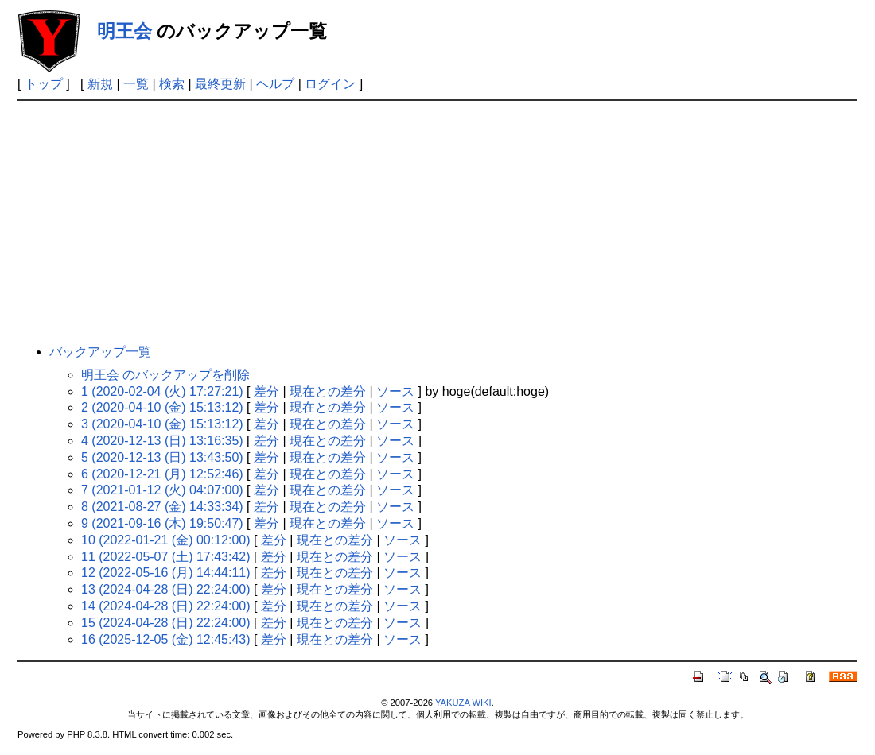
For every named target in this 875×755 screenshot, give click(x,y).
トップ (44, 84)
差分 (266, 391)
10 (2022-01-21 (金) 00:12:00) (166, 540)
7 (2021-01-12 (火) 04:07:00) (162, 490)
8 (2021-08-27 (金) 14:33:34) (162, 506)
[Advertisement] (438, 220)
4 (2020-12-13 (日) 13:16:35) (162, 440)
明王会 (124, 31)
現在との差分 (328, 391)
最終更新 (220, 84)
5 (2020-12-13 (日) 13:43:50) (162, 457)
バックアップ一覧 (100, 351)
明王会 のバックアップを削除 (165, 374)
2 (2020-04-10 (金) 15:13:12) (162, 407)
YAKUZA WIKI (463, 702)
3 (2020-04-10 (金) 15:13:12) (162, 424)
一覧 (136, 84)
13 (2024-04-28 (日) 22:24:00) (166, 589)
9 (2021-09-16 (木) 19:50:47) (162, 523)
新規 (100, 84)
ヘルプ (275, 84)
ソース (395, 391)
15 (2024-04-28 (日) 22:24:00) (166, 622)
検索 (172, 84)
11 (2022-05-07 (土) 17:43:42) (166, 556)
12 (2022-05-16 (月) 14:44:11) (166, 572)
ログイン (330, 84)
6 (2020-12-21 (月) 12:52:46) (162, 474)
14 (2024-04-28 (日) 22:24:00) (166, 606)
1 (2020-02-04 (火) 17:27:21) (162, 391)
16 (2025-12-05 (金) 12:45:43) (166, 639)
